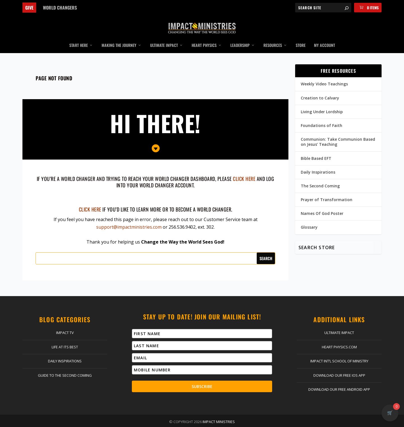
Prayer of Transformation (326, 191)
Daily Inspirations (318, 163)
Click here (90, 201)
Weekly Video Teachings (324, 75)
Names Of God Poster (322, 205)
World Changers (60, 7)
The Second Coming (320, 177)
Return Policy (202, 421)
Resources (272, 37)
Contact (115, 421)
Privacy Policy (232, 421)
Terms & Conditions (267, 421)
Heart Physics (204, 37)
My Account (324, 37)
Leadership (240, 37)
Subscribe (202, 378)
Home (86, 421)
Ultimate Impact (164, 37)
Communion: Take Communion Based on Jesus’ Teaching (338, 133)
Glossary (309, 219)
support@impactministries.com (129, 219)
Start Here (78, 37)
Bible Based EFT (316, 150)
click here (244, 170)
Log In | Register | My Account (156, 421)
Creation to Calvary (320, 89)
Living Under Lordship (322, 103)
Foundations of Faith (321, 117)
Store (301, 37)
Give (29, 7)
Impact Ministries (219, 413)
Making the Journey (119, 37)
